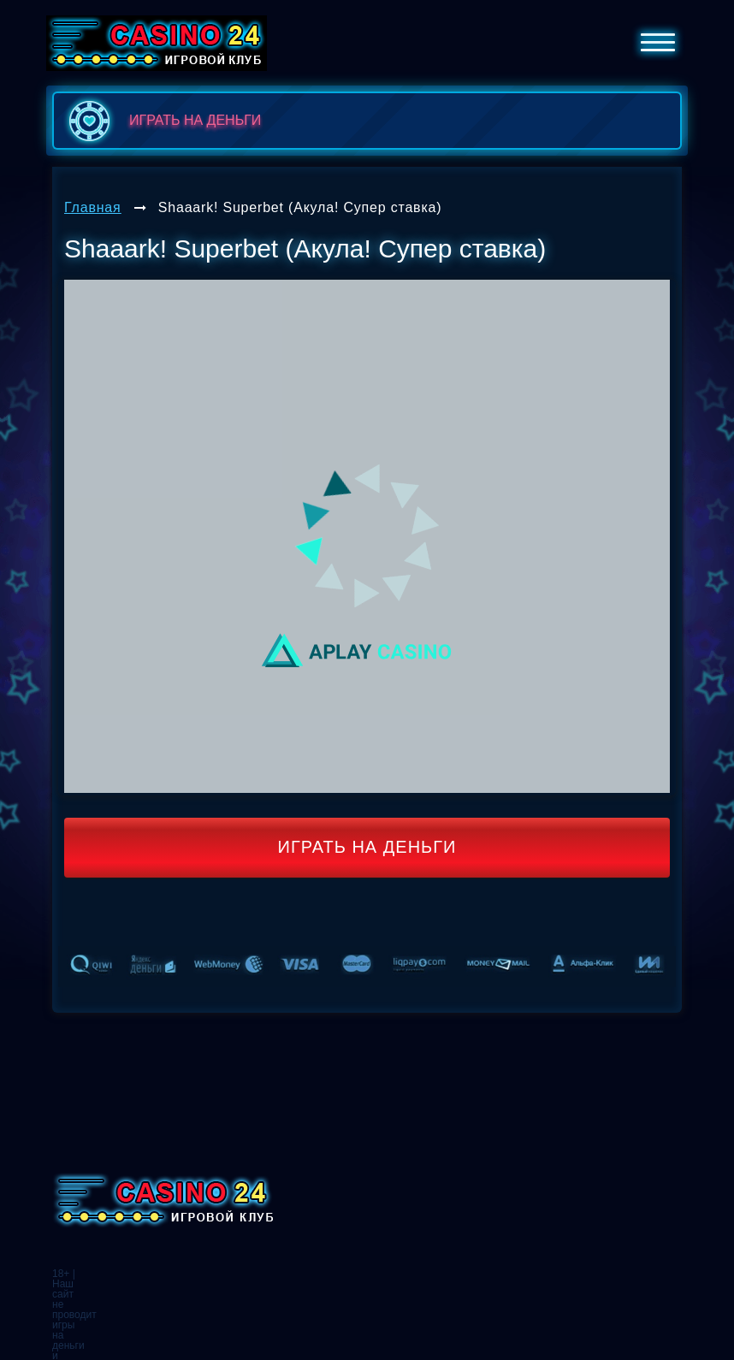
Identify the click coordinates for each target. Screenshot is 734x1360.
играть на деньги (161, 120)
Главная (92, 207)
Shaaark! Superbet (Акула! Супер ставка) (300, 207)
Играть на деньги (367, 846)
